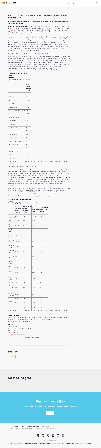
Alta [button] (50, 412)
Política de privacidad (16, 443)
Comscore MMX (13, 30)
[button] (68, 3)
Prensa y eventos (19, 426)
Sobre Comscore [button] (44, 3)
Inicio (11, 426)
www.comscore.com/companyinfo (19, 321)
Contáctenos (87, 443)
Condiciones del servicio (30, 443)
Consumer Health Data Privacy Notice (49, 443)
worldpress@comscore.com (17, 334)
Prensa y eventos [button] (32, 3)
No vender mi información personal (72, 443)
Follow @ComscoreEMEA (32, 337)
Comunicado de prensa (15, 12)
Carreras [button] (54, 3)
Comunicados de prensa (32, 426)
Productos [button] (22, 3)
